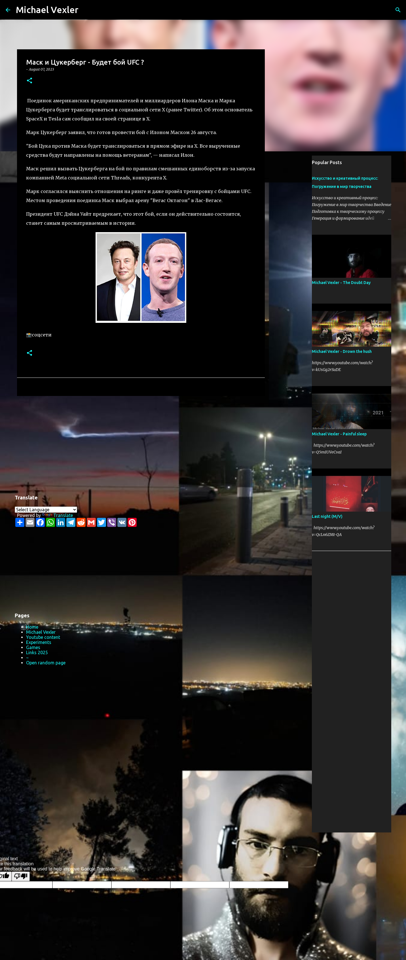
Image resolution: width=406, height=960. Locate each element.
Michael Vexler (47, 10)
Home (32, 627)
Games (33, 647)
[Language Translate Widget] (46, 510)
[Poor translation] (21, 876)
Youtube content (43, 637)
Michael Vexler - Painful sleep (339, 434)
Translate (57, 515)
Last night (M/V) (327, 516)
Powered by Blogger (203, 840)
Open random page (45, 662)
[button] (29, 81)
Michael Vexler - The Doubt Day (341, 282)
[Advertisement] (141, 444)
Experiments (38, 642)
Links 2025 (37, 652)
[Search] (86, 10)
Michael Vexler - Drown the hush (342, 351)
